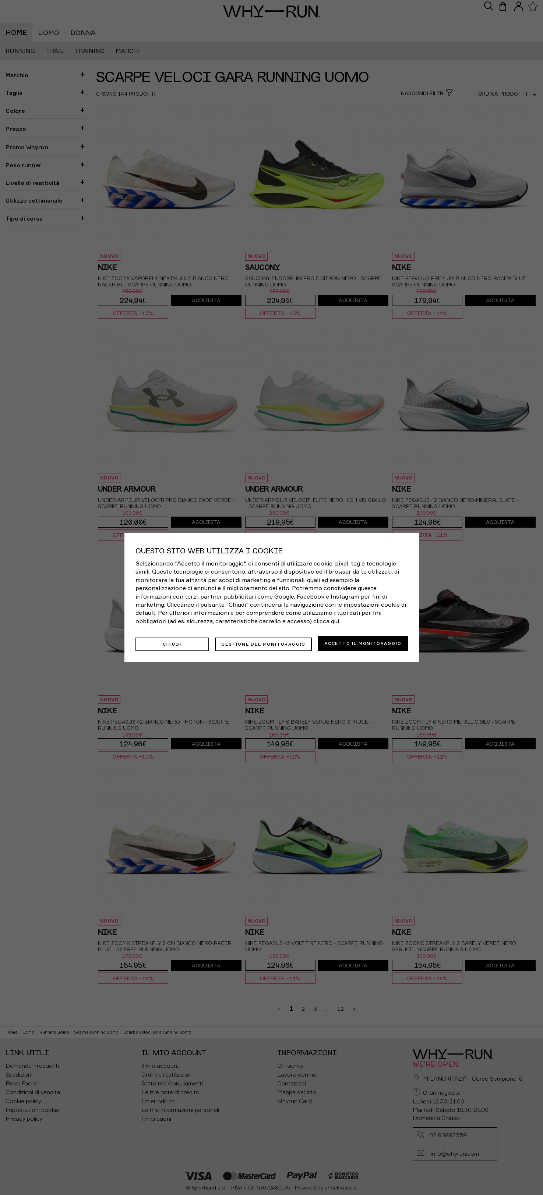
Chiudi (172, 643)
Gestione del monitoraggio (263, 643)
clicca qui (326, 621)
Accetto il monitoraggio (362, 643)
